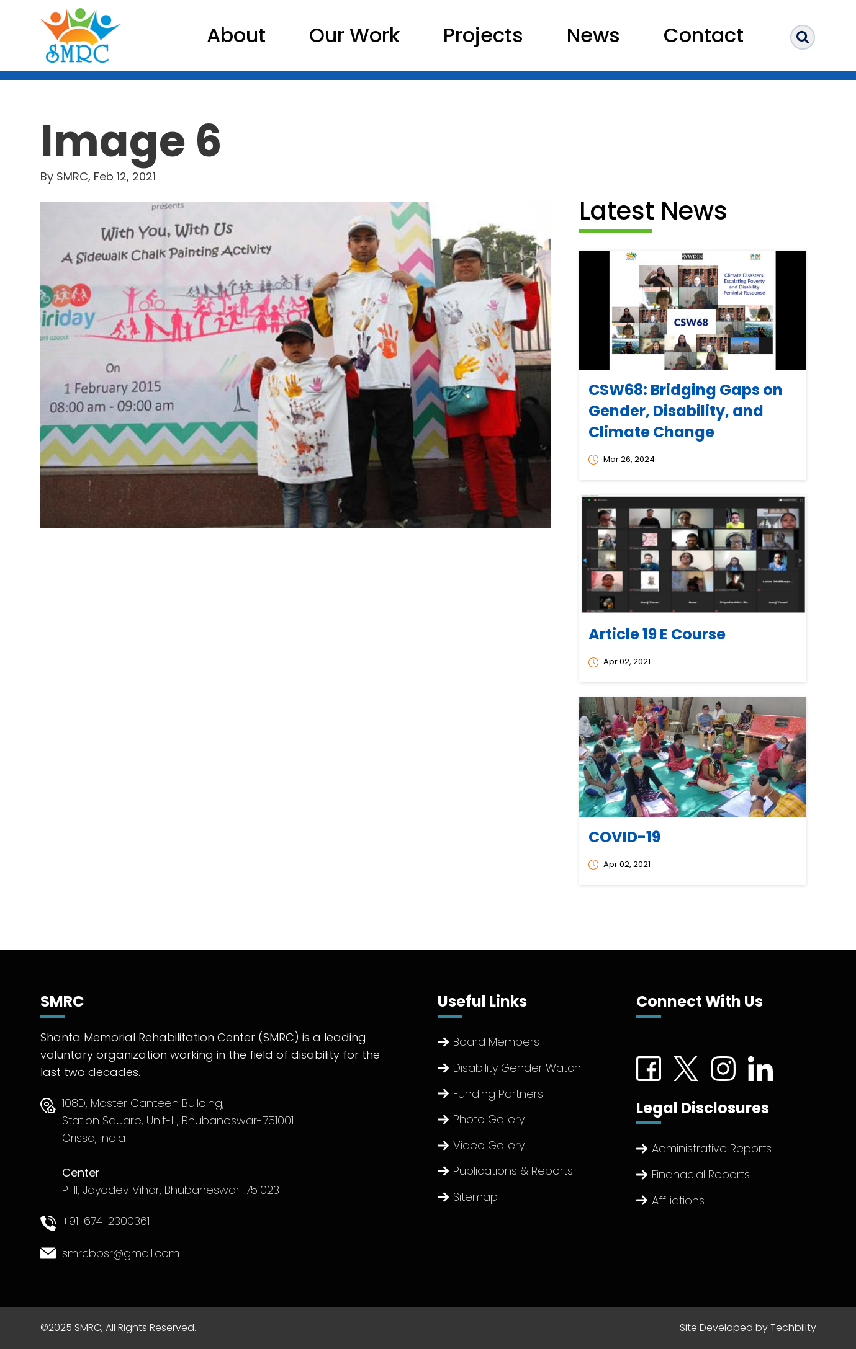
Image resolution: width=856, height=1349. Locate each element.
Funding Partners (498, 1094)
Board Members (496, 1041)
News (593, 35)
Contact (704, 35)
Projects (483, 35)
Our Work (354, 35)
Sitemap (475, 1196)
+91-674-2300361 (106, 1221)
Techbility (793, 1327)
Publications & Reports (513, 1170)
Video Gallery (489, 1145)
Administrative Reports (712, 1148)
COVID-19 (624, 837)
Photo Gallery (489, 1119)
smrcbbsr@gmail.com (120, 1253)
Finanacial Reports (701, 1174)
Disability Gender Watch (517, 1067)
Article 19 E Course (657, 634)
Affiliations (678, 1200)
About (236, 35)
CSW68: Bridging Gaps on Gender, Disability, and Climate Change (685, 411)
